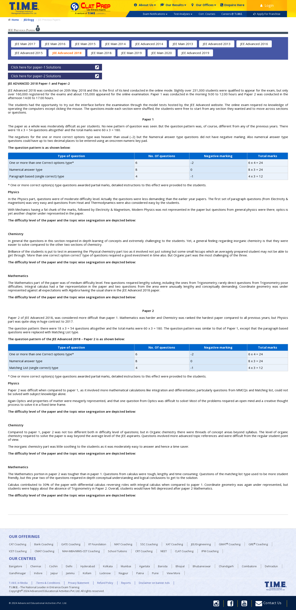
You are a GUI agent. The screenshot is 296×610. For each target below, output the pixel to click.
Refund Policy (105, 583)
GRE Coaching (258, 544)
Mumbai (126, 566)
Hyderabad (87, 566)
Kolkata (108, 566)
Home (15, 20)
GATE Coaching (70, 544)
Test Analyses (183, 14)
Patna (140, 573)
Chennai (35, 566)
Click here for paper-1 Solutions (55, 67)
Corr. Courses (207, 14)
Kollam (87, 573)
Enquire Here (232, 5)
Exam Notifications (155, 14)
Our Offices (202, 5)
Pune (155, 573)
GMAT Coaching (229, 544)
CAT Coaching (17, 544)
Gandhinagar (17, 573)
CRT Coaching (143, 551)
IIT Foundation (97, 544)
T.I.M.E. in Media (18, 583)
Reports (126, 583)
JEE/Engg (29, 20)
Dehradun (271, 566)
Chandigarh (226, 566)
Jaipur (54, 573)
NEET (164, 551)
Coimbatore (249, 566)
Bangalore (15, 566)
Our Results (172, 5)
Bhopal (180, 566)
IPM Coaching (210, 551)
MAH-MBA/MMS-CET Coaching (81, 551)
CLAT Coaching (184, 551)
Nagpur (123, 573)
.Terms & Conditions (48, 583)
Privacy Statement (78, 583)
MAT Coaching (123, 544)
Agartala (144, 566)
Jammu (70, 573)
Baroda (162, 566)
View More (173, 573)
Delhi (69, 566)
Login (267, 5)
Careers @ (231, 14)
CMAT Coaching (44, 551)
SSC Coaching (149, 544)
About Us (143, 5)
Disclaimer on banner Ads (154, 583)
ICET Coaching (18, 551)
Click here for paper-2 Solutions (55, 76)
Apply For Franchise (266, 14)
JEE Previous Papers (49, 20)
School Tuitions (117, 551)
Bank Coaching (43, 544)
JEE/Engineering (201, 544)
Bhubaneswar (202, 566)
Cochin (53, 566)
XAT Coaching (174, 544)
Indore (38, 573)
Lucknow (105, 573)
